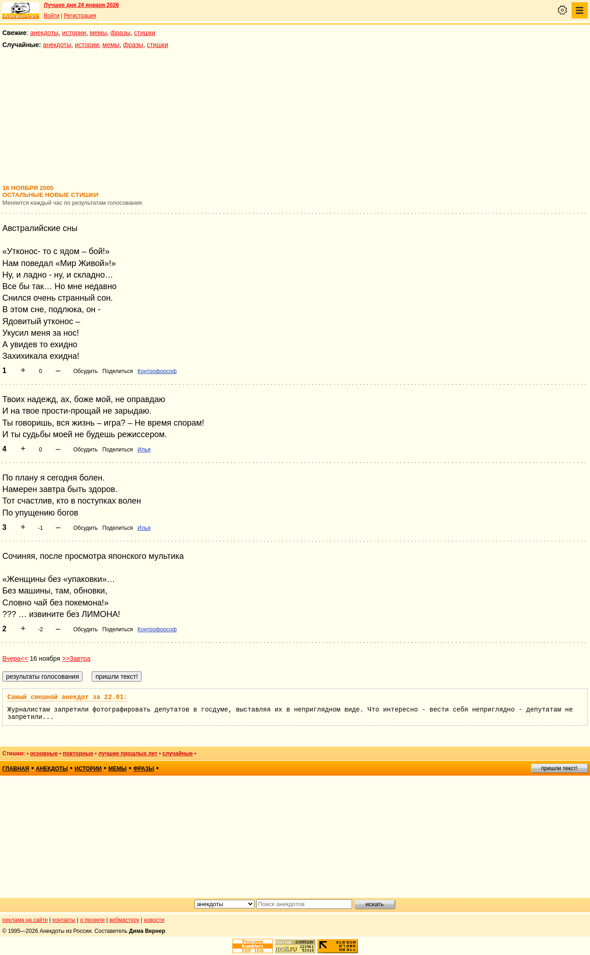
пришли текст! (559, 768)
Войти (51, 15)
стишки (144, 32)
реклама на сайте (25, 920)
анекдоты (44, 32)
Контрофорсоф (157, 371)
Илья (143, 449)
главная (15, 768)
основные (44, 753)
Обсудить (85, 371)
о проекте (92, 920)
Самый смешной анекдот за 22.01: (67, 697)
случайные (177, 753)
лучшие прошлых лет (127, 753)
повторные (78, 753)
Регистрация (80, 15)
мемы (98, 32)
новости (154, 920)
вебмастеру (124, 920)
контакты (64, 920)
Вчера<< (15, 658)
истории (74, 32)
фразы (120, 32)
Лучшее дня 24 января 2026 (81, 5)
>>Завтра (76, 658)
